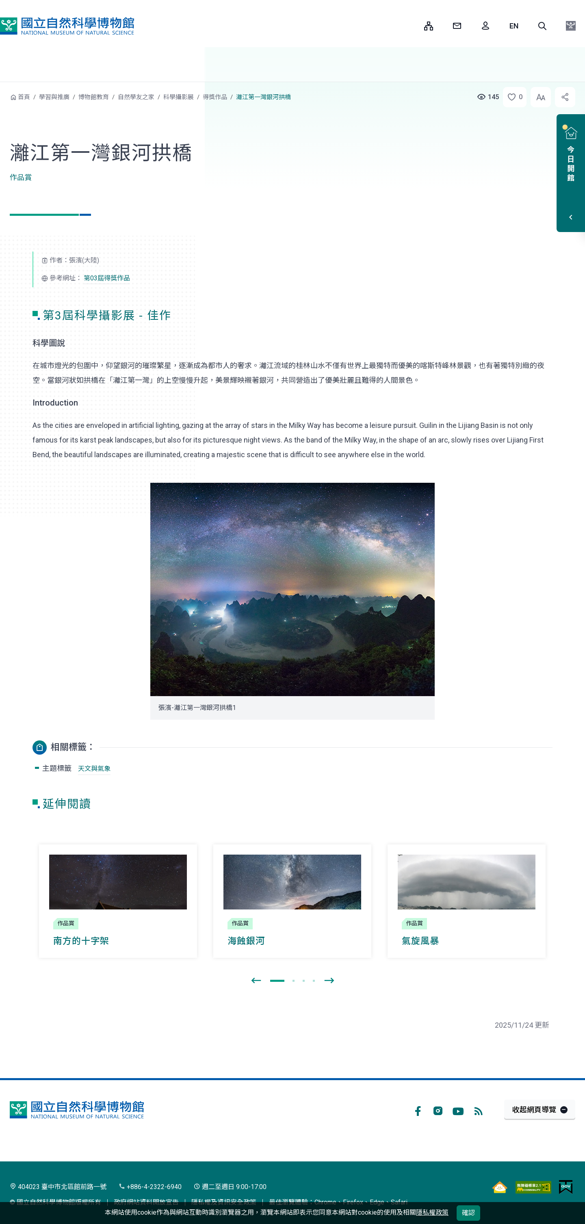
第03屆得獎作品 (107, 278)
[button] (542, 26)
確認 (468, 1213)
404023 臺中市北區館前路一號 (58, 1187)
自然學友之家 (136, 97)
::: (412, 26)
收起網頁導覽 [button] (534, 1109)
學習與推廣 (54, 97)
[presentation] (256, 981)
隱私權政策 (432, 1212)
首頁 (24, 97)
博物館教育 (93, 97)
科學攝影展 (178, 97)
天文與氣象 (94, 769)
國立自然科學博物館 (67, 26)
